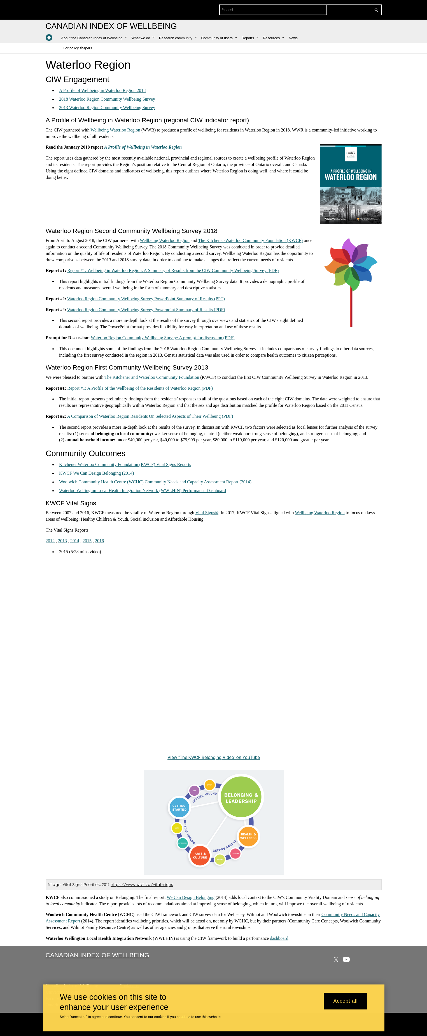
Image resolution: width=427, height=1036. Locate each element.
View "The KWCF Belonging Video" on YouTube (213, 757)
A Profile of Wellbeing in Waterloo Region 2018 (102, 90)
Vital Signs (205, 512)
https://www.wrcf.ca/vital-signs (142, 884)
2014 (74, 540)
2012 (50, 540)
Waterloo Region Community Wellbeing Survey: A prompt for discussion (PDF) (162, 337)
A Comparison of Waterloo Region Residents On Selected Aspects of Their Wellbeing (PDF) (150, 416)
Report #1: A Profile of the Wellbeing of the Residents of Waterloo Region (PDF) (140, 388)
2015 (87, 540)
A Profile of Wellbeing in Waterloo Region (143, 147)
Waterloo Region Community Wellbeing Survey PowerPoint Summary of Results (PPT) (146, 298)
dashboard (279, 938)
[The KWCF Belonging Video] (214, 658)
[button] (94, 38)
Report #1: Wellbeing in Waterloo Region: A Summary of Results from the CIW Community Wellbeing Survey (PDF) (173, 270)
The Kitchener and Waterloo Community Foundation (151, 377)
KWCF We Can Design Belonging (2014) (96, 473)
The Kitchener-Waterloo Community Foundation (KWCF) (250, 240)
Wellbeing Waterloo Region (115, 130)
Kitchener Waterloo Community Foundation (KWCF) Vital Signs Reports (125, 464)
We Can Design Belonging (190, 897)
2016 (99, 540)
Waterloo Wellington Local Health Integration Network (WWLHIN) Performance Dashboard (142, 490)
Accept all (345, 1001)
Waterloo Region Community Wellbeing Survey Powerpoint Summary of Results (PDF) (146, 309)
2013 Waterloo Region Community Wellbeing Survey (107, 107)
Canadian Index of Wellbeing (98, 955)
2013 (62, 540)
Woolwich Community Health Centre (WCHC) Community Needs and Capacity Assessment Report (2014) (155, 481)
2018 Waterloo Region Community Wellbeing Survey (107, 99)
